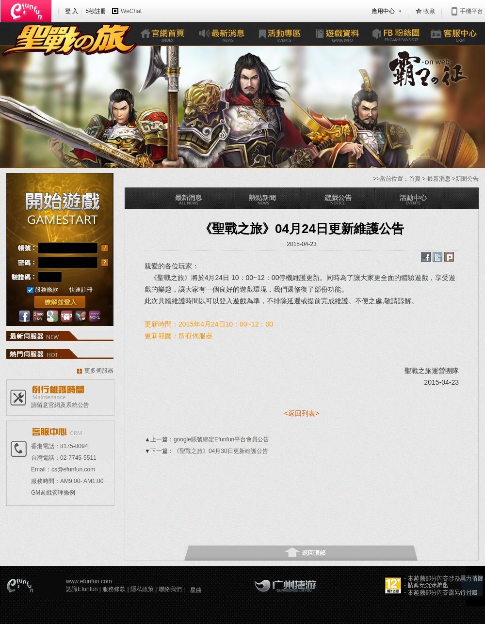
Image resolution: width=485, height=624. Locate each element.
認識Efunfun (82, 589)
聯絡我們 (171, 589)
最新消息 (439, 178)
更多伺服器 (98, 370)
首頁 (414, 178)
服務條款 (46, 289)
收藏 (429, 11)
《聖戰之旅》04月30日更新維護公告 (221, 451)
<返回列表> (301, 413)
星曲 (196, 590)
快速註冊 (81, 289)
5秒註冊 (95, 11)
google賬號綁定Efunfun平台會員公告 (221, 439)
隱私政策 (142, 589)
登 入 (71, 11)
